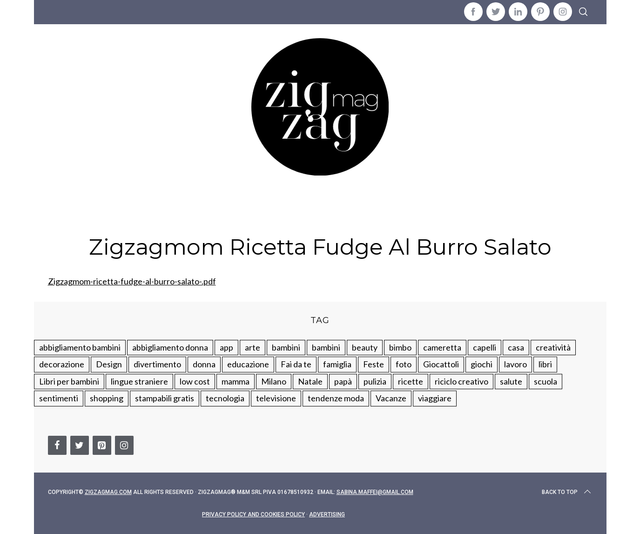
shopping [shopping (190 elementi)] (106, 398)
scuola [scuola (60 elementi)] (545, 381)
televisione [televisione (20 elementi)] (276, 398)
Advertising (327, 514)
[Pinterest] (102, 445)
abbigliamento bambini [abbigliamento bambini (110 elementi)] (80, 347)
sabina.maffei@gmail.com (375, 492)
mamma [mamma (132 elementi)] (235, 381)
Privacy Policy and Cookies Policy (253, 514)
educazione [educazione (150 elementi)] (248, 364)
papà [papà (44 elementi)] (343, 381)
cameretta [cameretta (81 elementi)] (442, 347)
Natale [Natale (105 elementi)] (310, 381)
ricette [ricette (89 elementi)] (410, 381)
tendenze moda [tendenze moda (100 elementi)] (336, 398)
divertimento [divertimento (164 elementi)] (157, 364)
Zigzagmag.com (108, 492)
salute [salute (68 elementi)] (511, 381)
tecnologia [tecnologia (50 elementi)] (225, 398)
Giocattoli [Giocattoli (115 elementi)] (441, 364)
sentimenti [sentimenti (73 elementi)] (58, 398)
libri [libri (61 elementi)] (545, 364)
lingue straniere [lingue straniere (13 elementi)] (139, 381)
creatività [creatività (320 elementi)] (553, 347)
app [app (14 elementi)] (226, 347)
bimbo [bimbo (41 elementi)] (400, 347)
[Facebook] (57, 445)
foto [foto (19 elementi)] (403, 364)
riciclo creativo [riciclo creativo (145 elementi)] (461, 381)
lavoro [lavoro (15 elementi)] (515, 364)
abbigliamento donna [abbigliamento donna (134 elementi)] (170, 347)
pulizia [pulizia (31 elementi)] (375, 381)
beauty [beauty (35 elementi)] (364, 347)
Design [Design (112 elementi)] (109, 364)
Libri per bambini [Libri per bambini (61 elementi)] (69, 381)
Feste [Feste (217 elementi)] (373, 364)
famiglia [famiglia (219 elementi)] (337, 364)
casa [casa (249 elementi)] (516, 347)
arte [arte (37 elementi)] (252, 347)
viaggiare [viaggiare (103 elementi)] (434, 398)
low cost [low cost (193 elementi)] (195, 381)
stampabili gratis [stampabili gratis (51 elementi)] (164, 398)
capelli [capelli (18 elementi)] (484, 347)
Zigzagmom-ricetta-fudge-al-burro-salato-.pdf (132, 281)
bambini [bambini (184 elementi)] (326, 347)
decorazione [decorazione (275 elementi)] (61, 364)
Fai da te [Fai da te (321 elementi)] (296, 364)
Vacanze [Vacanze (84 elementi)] (391, 398)
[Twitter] (79, 445)
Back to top (567, 492)
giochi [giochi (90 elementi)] (481, 364)
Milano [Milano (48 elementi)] (273, 381)
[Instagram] (124, 445)
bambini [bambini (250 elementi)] (286, 347)
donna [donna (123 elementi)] (204, 364)
